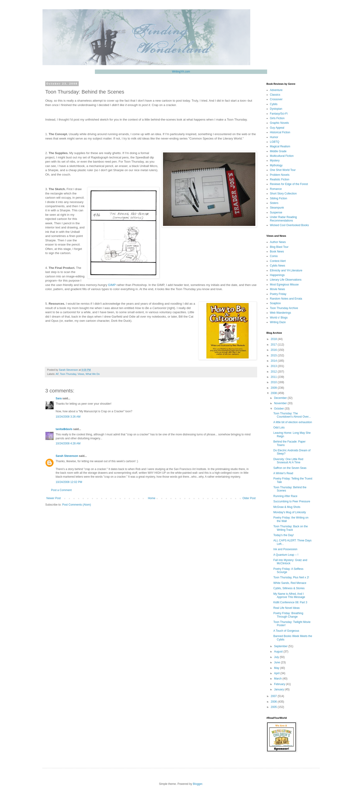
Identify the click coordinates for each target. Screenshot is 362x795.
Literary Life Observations (286, 279)
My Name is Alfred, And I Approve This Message (289, 595)
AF (57, 374)
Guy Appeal (277, 127)
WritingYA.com (181, 71)
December (281, 398)
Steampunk (277, 207)
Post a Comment (61, 490)
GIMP (112, 285)
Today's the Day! (283, 535)
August (279, 651)
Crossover (276, 99)
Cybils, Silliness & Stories (289, 588)
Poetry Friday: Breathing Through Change (288, 615)
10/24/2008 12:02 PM (69, 482)
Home (151, 498)
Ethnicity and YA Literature (286, 270)
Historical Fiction (280, 132)
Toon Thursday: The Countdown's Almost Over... (292, 415)
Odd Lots (279, 427)
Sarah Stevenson (67, 456)
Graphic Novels (279, 122)
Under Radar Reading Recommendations (283, 218)
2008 (274, 393)
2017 (274, 344)
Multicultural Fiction (282, 156)
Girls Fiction (277, 118)
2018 (274, 339)
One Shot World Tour (283, 170)
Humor (274, 137)
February (280, 684)
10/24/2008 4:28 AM (68, 443)
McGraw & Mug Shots (286, 507)
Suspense (276, 212)
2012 (274, 371)
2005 (274, 707)
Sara (59, 398)
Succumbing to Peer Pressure (291, 501)
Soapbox (275, 303)
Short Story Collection (283, 193)
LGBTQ (274, 141)
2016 (274, 350)
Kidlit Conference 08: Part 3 (290, 602)
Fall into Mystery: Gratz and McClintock (290, 561)
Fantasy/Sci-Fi (279, 113)
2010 (274, 382)
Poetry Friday (278, 294)
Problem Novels (280, 174)
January (279, 689)
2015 (274, 355)
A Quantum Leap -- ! (285, 554)
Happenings (277, 275)
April (277, 673)
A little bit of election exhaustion (292, 422)
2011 (274, 377)
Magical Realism (280, 146)
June (277, 662)
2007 (274, 696)
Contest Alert (278, 261)
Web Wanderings (280, 312)
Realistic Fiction (279, 179)
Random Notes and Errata (286, 298)
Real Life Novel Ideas (286, 608)
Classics (275, 94)
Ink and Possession (285, 549)
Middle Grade (278, 151)
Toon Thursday (68, 374)
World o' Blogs (279, 317)
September (281, 646)
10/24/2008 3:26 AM (68, 416)
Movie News (277, 289)
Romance (276, 189)
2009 (274, 387)
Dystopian (276, 108)
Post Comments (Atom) (76, 504)
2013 (274, 366)
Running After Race (285, 496)
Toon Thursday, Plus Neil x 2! (291, 577)
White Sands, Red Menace (289, 583)
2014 (274, 360)
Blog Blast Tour (279, 247)
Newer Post (53, 498)
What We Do (93, 374)
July (277, 657)
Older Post (249, 498)
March (278, 678)
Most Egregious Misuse (284, 284)
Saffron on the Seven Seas (289, 468)
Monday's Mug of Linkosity (289, 512)
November (281, 403)
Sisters (274, 203)
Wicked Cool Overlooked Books (289, 225)
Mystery (275, 160)
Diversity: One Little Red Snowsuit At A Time (288, 461)
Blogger (197, 784)
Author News (278, 242)
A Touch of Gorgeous (286, 630)
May (277, 668)
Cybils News (277, 265)
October (279, 408)
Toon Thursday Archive (284, 308)
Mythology (276, 165)
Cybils (274, 104)
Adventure (276, 90)
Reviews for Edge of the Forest (289, 184)
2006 (274, 701)
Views (81, 374)
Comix (274, 256)
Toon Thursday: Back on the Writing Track (290, 528)
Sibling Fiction (278, 198)
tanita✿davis (64, 429)
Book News (277, 251)
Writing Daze (278, 322)
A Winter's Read (283, 473)
